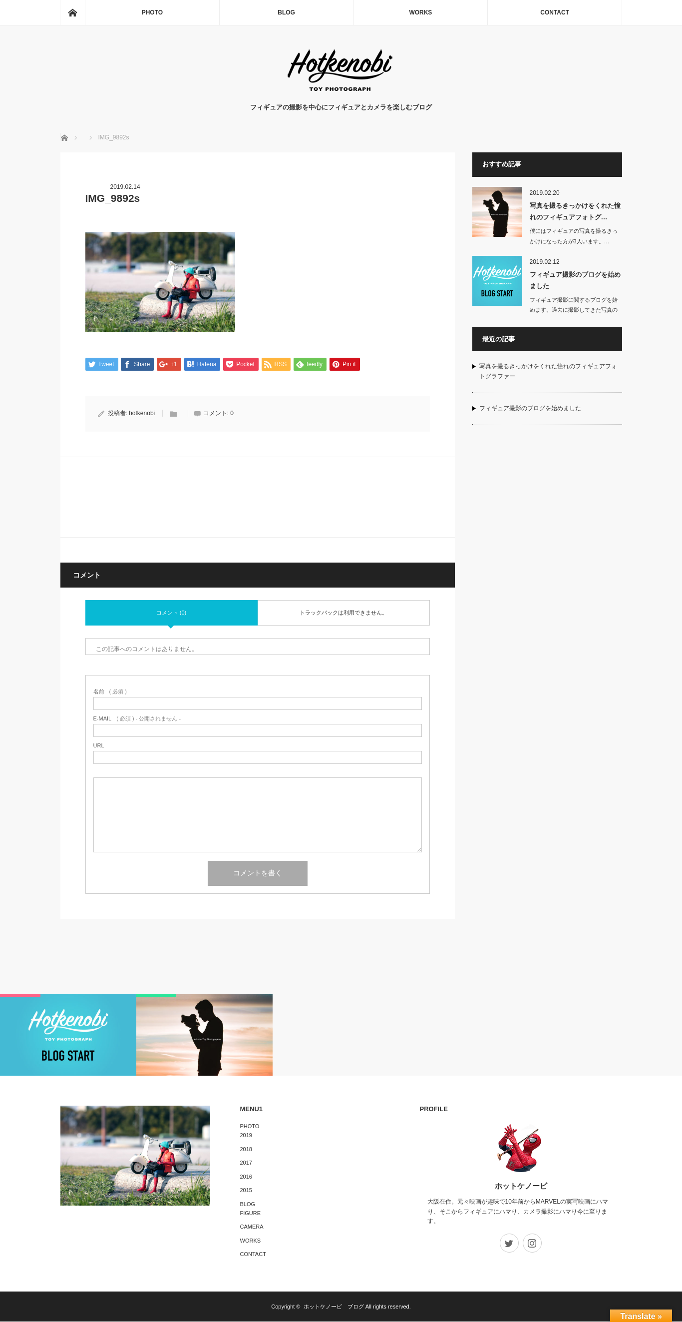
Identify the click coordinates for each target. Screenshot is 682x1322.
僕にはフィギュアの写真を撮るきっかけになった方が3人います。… (574, 236)
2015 (246, 1191)
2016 (246, 1177)
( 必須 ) (110, 692)
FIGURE (250, 1213)
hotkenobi (142, 413)
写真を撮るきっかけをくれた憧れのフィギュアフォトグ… (575, 211)
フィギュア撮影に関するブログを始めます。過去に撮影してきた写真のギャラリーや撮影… (574, 310)
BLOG (286, 12)
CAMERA (252, 1227)
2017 (246, 1163)
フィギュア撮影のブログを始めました (575, 280)
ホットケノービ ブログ (334, 1307)
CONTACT (554, 12)
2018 (246, 1149)
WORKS (420, 12)
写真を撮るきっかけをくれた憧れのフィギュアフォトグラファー (548, 371)
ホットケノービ (521, 1186)
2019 (246, 1136)
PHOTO (152, 12)
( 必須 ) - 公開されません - (137, 719)
